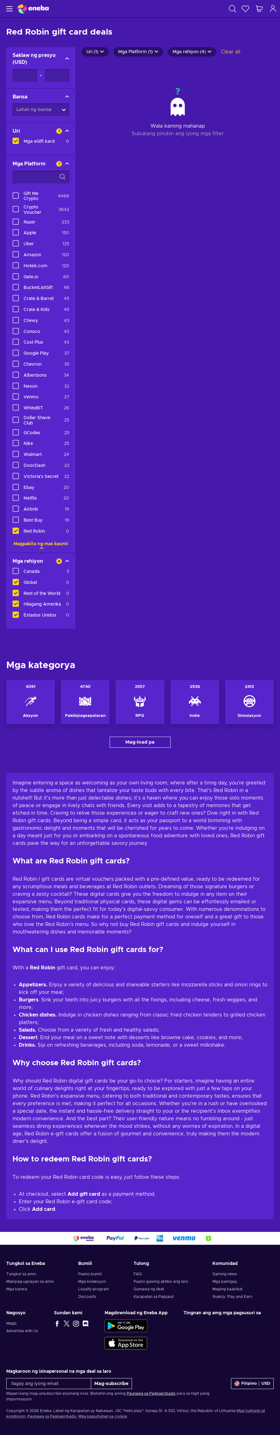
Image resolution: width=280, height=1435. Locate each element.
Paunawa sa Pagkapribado (151, 1393)
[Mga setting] (252, 1383)
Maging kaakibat (227, 1289)
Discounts (87, 1297)
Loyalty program (93, 1289)
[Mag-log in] (273, 8)
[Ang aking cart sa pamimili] (259, 8)
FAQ (138, 1274)
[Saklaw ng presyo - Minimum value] (25, 75)
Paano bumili (90, 1274)
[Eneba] (33, 9)
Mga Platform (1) (138, 52)
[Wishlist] (245, 8)
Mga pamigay (224, 1281)
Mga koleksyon (92, 1281)
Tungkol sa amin (21, 1274)
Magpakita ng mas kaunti (41, 544)
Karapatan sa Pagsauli (154, 1297)
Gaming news (224, 1274)
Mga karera (16, 1289)
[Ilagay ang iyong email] (48, 1383)
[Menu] (8, 8)
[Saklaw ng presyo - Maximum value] (57, 75)
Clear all (230, 51)
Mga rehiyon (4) (192, 52)
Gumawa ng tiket (149, 1289)
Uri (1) (95, 52)
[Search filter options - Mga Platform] (41, 177)
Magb (11, 1323)
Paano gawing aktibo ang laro (161, 1281)
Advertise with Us (22, 1331)
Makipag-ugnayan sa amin (30, 1281)
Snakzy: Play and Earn (232, 1297)
